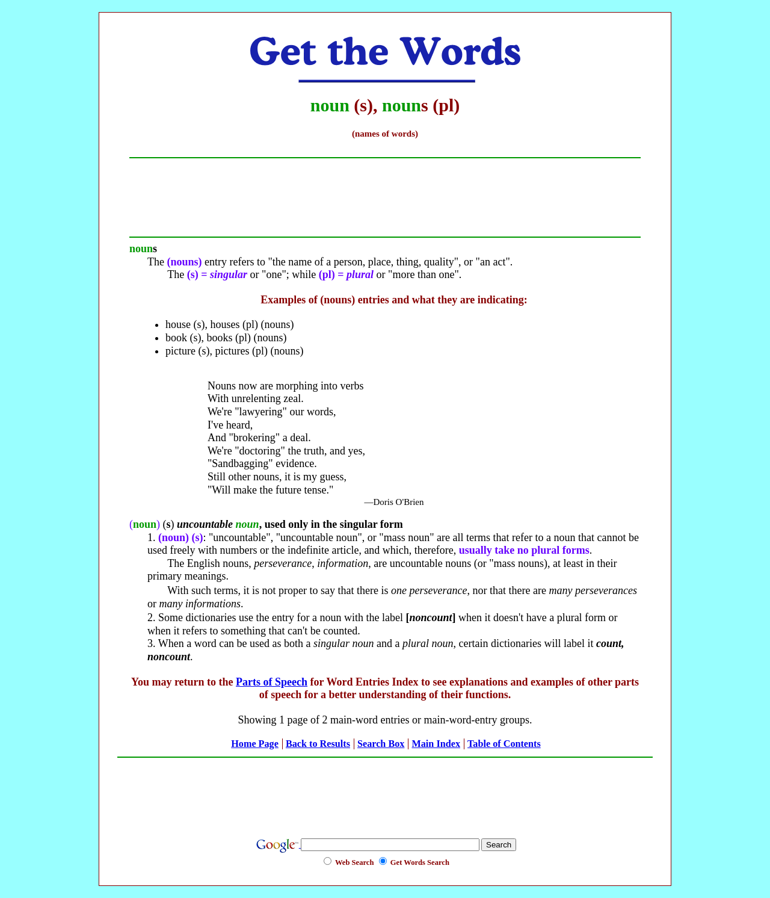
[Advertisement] (385, 791)
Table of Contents (504, 744)
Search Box (380, 744)
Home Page (255, 744)
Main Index (435, 744)
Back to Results (318, 744)
